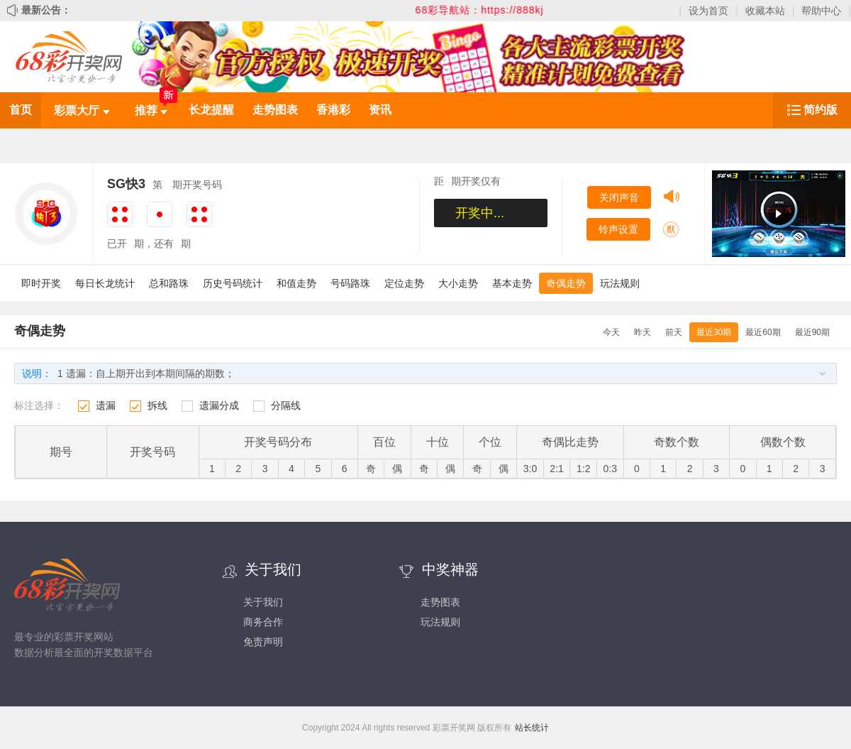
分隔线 (286, 405)
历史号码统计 (232, 283)
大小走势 (458, 283)
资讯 (380, 110)
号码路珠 (350, 283)
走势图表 (275, 110)
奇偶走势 (566, 283)
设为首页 (708, 10)
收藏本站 (765, 10)
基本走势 (512, 283)
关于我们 (263, 602)
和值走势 (296, 283)
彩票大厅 (81, 110)
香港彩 (333, 110)
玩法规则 (620, 283)
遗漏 (106, 405)
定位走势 (404, 283)
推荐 (151, 110)
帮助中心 (821, 10)
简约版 (820, 110)
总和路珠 (169, 283)
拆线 (157, 405)
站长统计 (532, 728)
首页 (20, 110)
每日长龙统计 (105, 283)
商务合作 (263, 622)
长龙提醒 (211, 110)
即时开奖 (41, 283)
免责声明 (263, 641)
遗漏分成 (219, 405)
